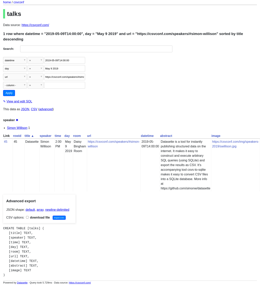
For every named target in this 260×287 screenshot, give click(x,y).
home (7, 2)
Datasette (22, 282)
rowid (17, 135)
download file (38, 217)
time (58, 135)
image (215, 135)
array (40, 209)
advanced (46, 109)
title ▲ (29, 135)
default (30, 209)
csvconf (18, 2)
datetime (147, 135)
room (77, 135)
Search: (8, 48)
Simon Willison (17, 128)
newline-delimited (57, 209)
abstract (166, 135)
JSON (25, 109)
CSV (34, 109)
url (89, 135)
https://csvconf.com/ (35, 25)
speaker (45, 135)
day (67, 135)
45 (5, 141)
